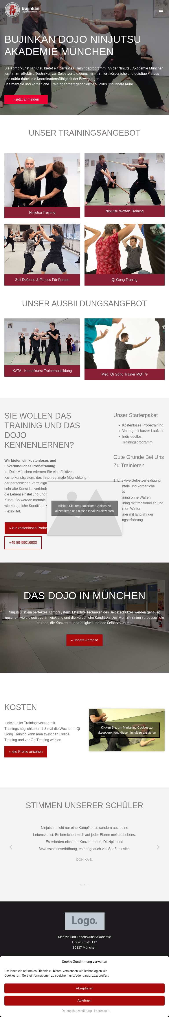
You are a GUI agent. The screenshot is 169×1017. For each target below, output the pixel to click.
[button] (161, 10)
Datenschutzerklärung (77, 1011)
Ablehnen (84, 1000)
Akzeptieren (84, 988)
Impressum (101, 1011)
